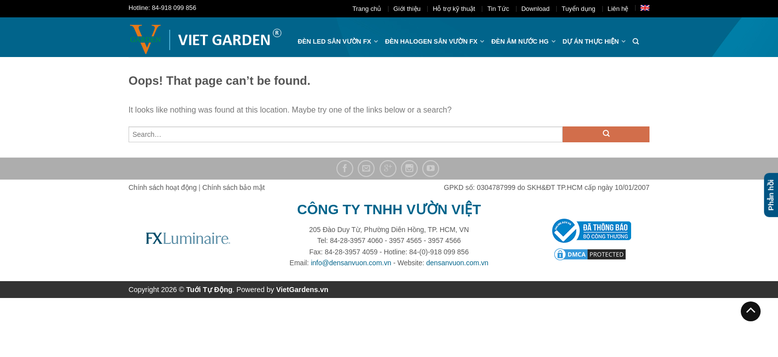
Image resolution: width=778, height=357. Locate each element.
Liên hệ (618, 8)
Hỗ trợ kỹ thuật (454, 8)
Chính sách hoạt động (162, 187)
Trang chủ (366, 8)
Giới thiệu (407, 8)
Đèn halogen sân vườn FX (431, 41)
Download (535, 8)
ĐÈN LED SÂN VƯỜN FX (334, 41)
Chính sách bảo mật (233, 187)
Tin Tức (498, 8)
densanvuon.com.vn (457, 263)
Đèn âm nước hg (519, 41)
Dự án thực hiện (591, 41)
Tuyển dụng (578, 8)
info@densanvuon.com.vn (351, 263)
